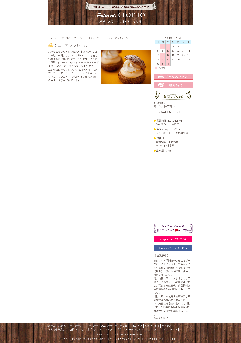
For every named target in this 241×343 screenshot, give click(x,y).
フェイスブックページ (165, 329)
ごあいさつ (136, 326)
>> (180, 38)
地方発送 (166, 326)
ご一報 (141, 339)
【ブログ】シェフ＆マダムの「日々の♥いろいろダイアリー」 (119, 329)
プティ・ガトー (96, 38)
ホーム (53, 38)
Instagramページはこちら (173, 239)
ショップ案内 (152, 326)
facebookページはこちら (173, 248)
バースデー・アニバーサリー (102, 326)
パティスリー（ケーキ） (72, 38)
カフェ (123, 326)
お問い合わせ (77, 329)
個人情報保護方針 (57, 329)
